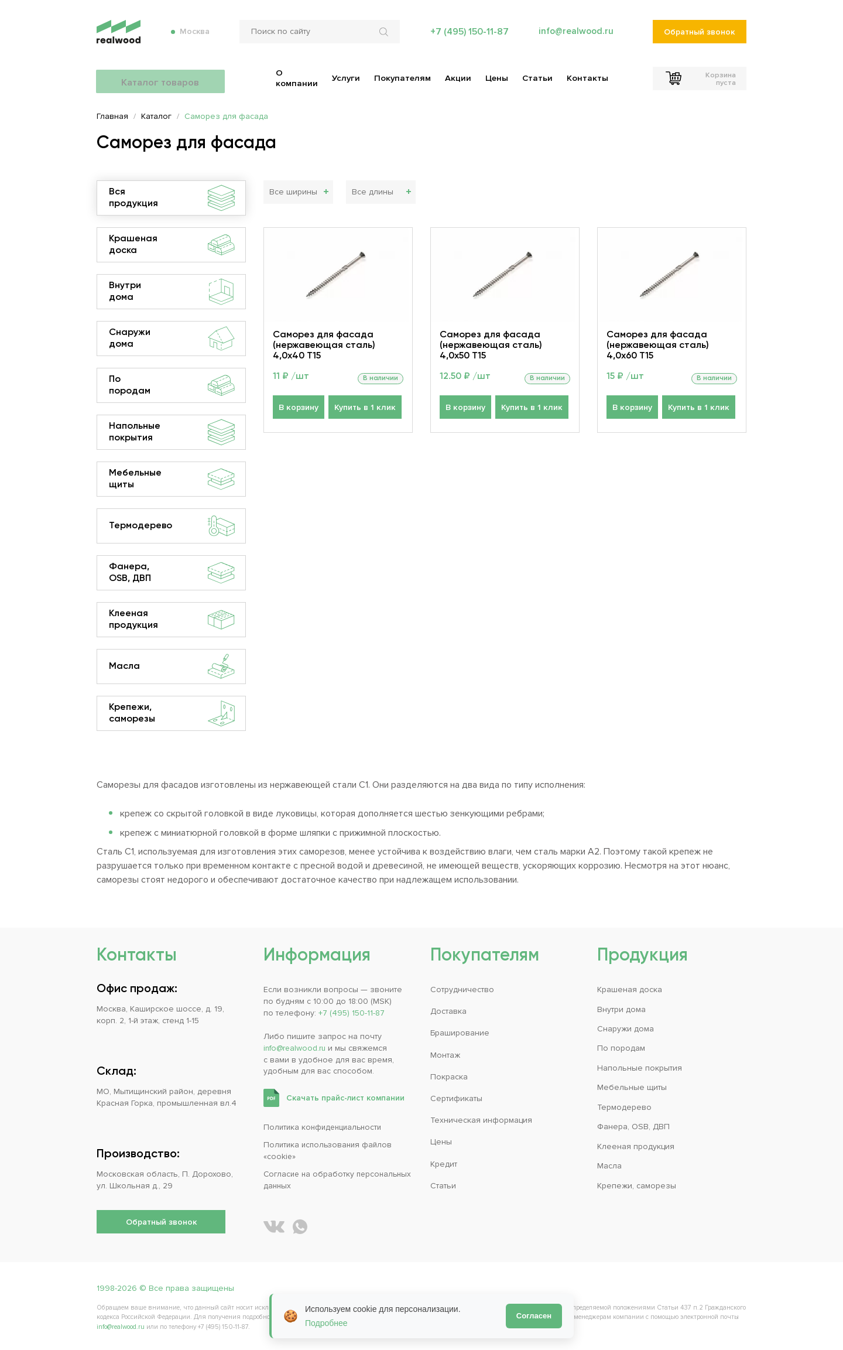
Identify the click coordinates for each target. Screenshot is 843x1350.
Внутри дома (172, 291)
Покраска (449, 1077)
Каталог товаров (161, 76)
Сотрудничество (462, 989)
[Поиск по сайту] (318, 35)
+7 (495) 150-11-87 (468, 35)
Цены (441, 1142)
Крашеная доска (172, 244)
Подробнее (326, 1323)
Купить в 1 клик (363, 410)
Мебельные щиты (172, 479)
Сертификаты (456, 1098)
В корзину (298, 410)
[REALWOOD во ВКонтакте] (274, 1226)
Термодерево (172, 525)
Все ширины (293, 192)
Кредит (443, 1164)
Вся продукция (172, 197)
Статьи (443, 1186)
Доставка (448, 1011)
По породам (172, 385)
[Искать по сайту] (384, 35)
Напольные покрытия (172, 432)
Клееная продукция (172, 619)
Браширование (459, 1033)
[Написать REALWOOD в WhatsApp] (300, 1226)
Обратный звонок (699, 35)
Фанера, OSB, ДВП (172, 572)
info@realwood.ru (575, 35)
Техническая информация (481, 1120)
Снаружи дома (172, 338)
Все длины (372, 192)
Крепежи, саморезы (172, 713)
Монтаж (445, 1055)
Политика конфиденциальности (325, 1127)
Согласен (533, 1315)
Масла (172, 666)
